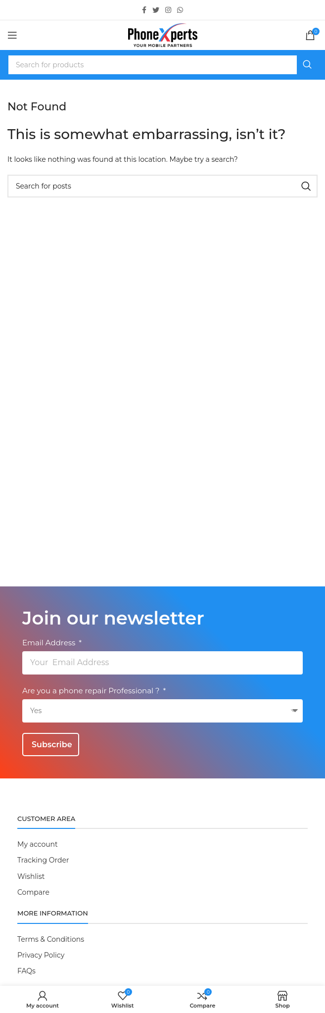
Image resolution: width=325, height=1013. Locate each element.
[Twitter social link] (155, 9)
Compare (33, 892)
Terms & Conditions (50, 939)
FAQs (26, 970)
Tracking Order (43, 860)
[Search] (162, 64)
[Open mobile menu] (12, 35)
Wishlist (31, 876)
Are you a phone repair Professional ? (92, 690)
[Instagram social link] (168, 9)
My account (37, 844)
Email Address (49, 642)
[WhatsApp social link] (180, 9)
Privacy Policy (40, 955)
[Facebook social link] (144, 9)
